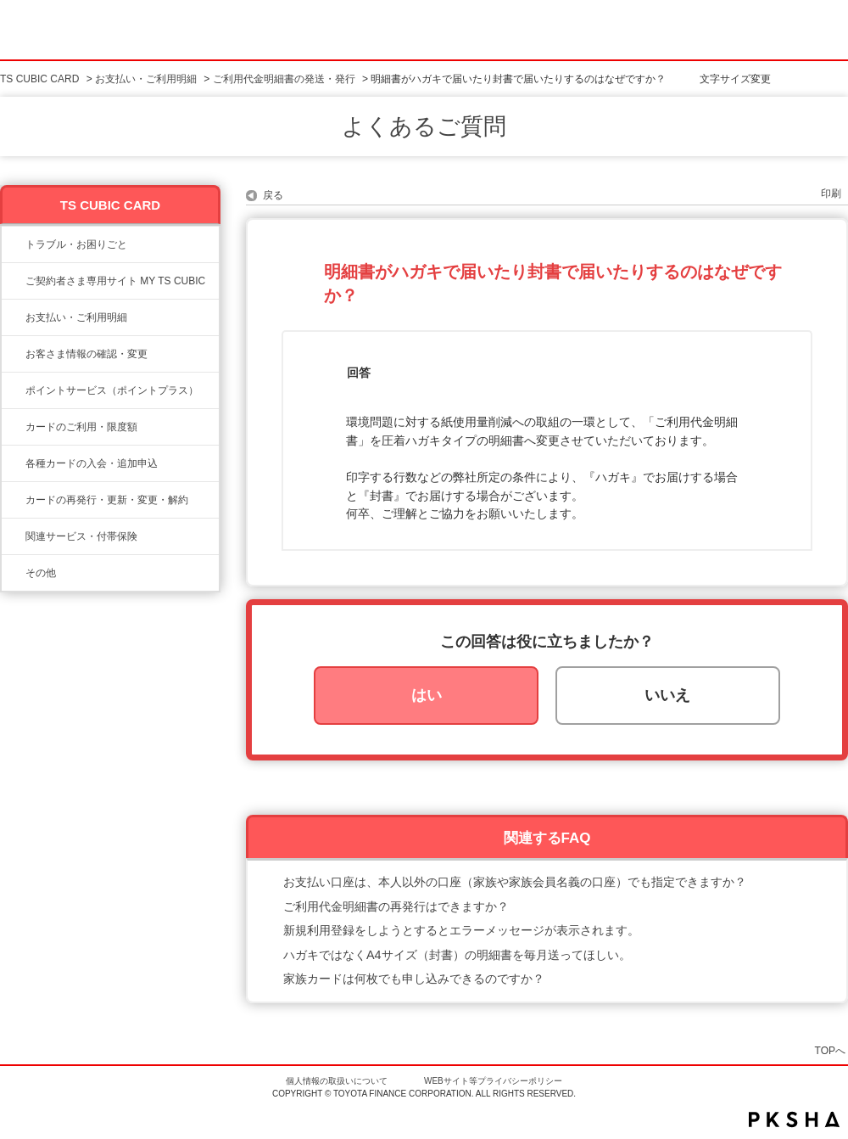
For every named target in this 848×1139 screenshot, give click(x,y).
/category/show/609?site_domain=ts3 (13, 500)
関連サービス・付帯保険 (81, 536)
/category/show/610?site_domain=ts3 (13, 536)
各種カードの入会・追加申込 (91, 463)
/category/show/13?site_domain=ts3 (13, 317)
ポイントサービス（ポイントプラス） (111, 390)
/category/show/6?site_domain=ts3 (13, 463)
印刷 (831, 193)
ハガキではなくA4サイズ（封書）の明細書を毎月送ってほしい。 (457, 955)
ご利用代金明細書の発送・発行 (284, 79)
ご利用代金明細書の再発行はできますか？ (396, 906)
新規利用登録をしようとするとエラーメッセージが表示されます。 (461, 930)
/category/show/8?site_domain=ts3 (13, 427)
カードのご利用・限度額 (81, 427)
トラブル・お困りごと (76, 244)
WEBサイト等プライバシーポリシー (493, 1081)
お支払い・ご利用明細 (146, 79)
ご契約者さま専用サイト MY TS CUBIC (115, 281)
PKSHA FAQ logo (794, 1119)
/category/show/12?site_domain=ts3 (13, 390)
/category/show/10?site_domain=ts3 (13, 281)
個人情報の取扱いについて (337, 1081)
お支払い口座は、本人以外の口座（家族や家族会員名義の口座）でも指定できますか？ (514, 882)
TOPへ (830, 1050)
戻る (273, 195)
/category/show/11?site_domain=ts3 (13, 244)
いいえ (667, 695)
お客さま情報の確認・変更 (86, 354)
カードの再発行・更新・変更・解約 (106, 500)
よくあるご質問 (424, 126)
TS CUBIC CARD (39, 79)
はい (426, 695)
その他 (40, 573)
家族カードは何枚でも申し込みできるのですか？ (413, 978)
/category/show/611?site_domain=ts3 (13, 573)
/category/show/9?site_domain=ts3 (13, 354)
